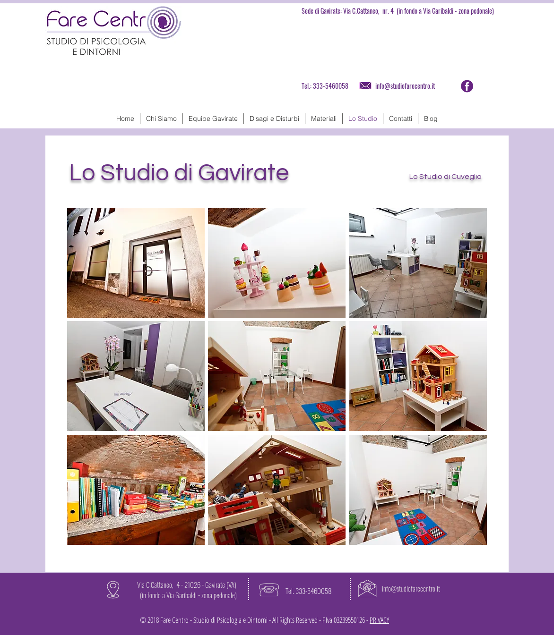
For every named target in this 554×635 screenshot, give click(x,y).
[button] (136, 263)
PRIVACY (379, 620)
